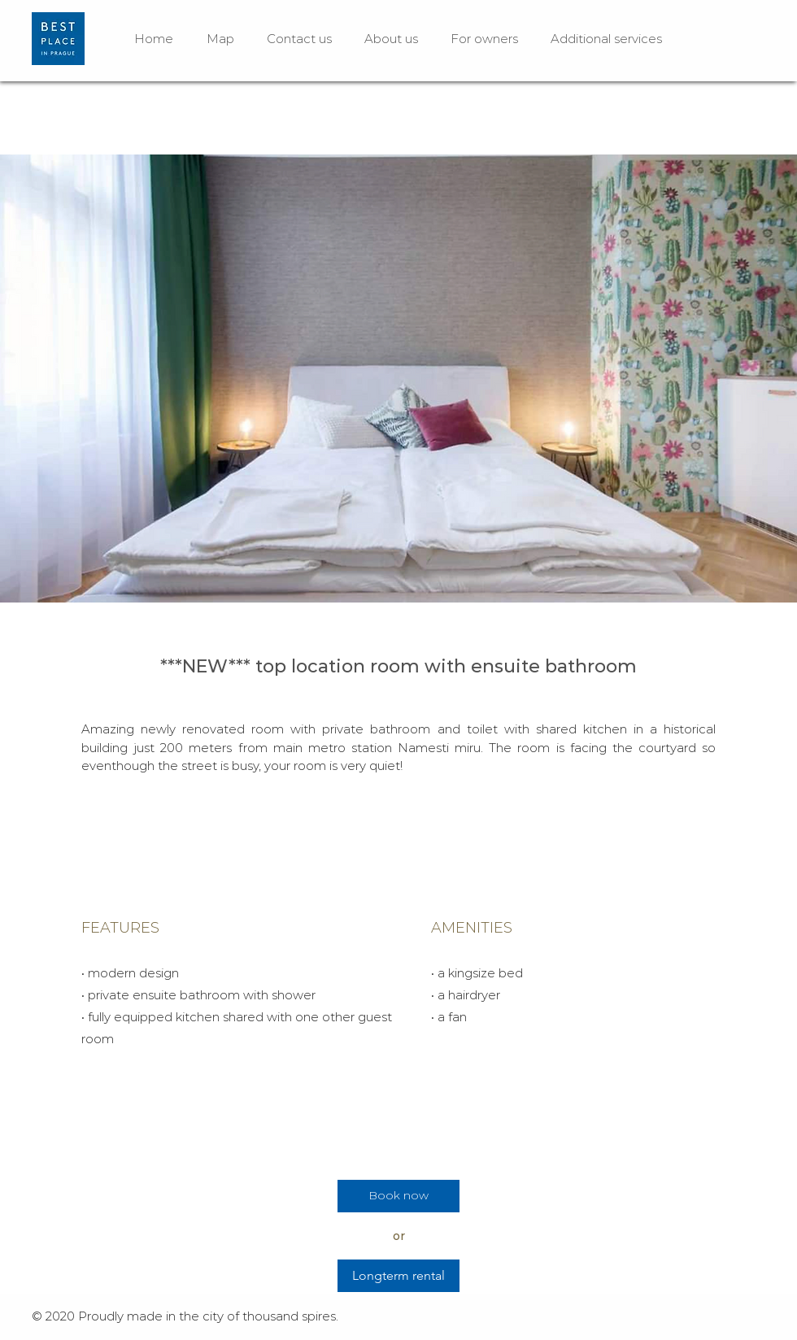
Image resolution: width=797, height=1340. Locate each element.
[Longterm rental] (398, 1276)
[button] (398, 378)
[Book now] (398, 1196)
